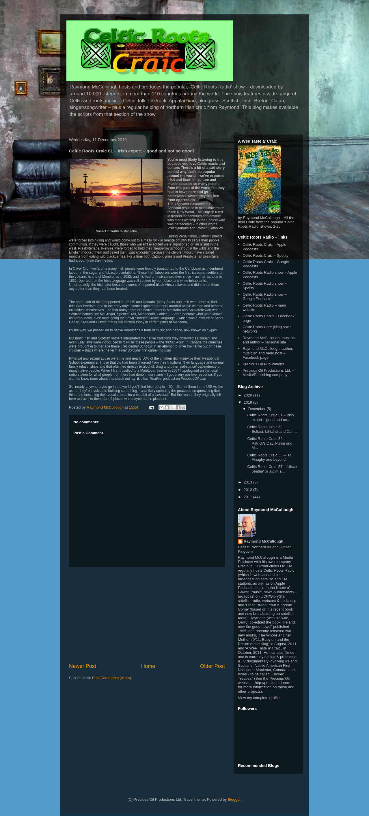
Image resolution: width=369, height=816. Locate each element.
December (257, 409)
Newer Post (82, 666)
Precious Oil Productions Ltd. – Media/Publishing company (268, 372)
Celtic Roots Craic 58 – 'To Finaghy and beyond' (269, 457)
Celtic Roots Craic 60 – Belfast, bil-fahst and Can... (272, 429)
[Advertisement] (147, 615)
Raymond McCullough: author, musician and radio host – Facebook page (268, 353)
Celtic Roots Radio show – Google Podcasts (264, 296)
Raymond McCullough (263, 541)
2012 (248, 490)
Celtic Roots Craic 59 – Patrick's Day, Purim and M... (269, 443)
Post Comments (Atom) (111, 678)
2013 (248, 482)
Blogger (234, 799)
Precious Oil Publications (263, 364)
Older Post (212, 666)
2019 (248, 402)
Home (148, 666)
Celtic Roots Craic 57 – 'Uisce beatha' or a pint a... (272, 468)
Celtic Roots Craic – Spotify (265, 255)
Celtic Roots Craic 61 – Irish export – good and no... (270, 417)
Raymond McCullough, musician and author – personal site (269, 340)
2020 (248, 395)
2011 (248, 497)
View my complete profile (258, 698)
